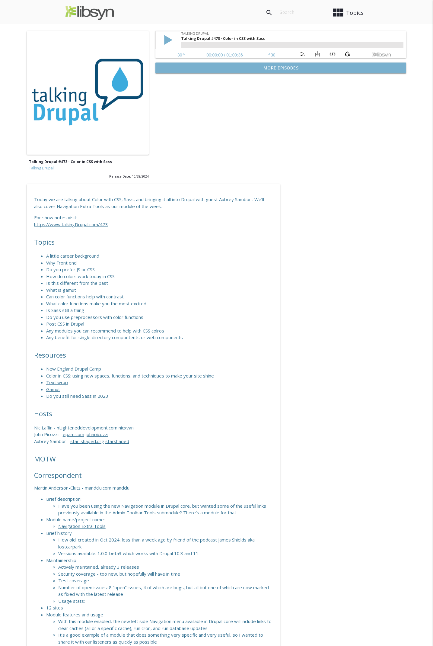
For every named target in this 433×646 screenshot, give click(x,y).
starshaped (246, 332)
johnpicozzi (225, 326)
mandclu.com (226, 379)
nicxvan (254, 319)
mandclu (249, 379)
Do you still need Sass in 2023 (206, 287)
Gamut (182, 281)
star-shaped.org (216, 332)
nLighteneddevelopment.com (215, 319)
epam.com (202, 326)
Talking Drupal (41, 168)
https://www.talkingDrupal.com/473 (200, 116)
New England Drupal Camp (202, 260)
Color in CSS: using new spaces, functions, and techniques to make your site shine (258, 267)
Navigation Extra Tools (210, 417)
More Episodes (281, 68)
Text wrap (185, 274)
